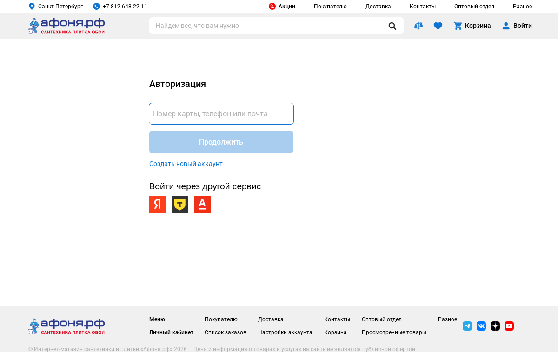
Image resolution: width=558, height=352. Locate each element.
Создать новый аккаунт (186, 163)
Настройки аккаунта (285, 332)
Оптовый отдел (474, 6)
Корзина (335, 332)
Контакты (423, 6)
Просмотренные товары (394, 332)
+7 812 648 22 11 (120, 6)
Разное (522, 6)
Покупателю (330, 6)
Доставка (378, 6)
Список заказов (225, 332)
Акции (282, 6)
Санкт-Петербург (55, 6)
